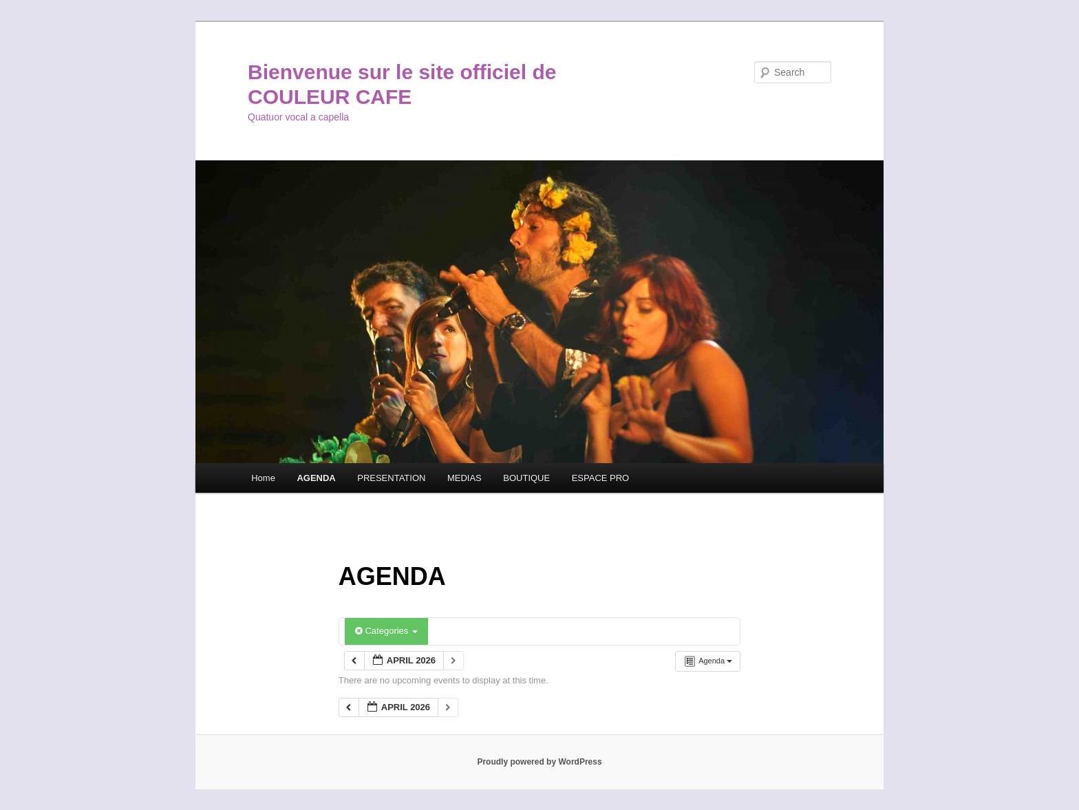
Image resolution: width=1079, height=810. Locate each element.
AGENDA (316, 478)
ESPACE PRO (601, 478)
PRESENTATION (391, 478)
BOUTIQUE (526, 478)
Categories (386, 631)
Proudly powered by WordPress (539, 762)
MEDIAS (464, 478)
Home (263, 478)
